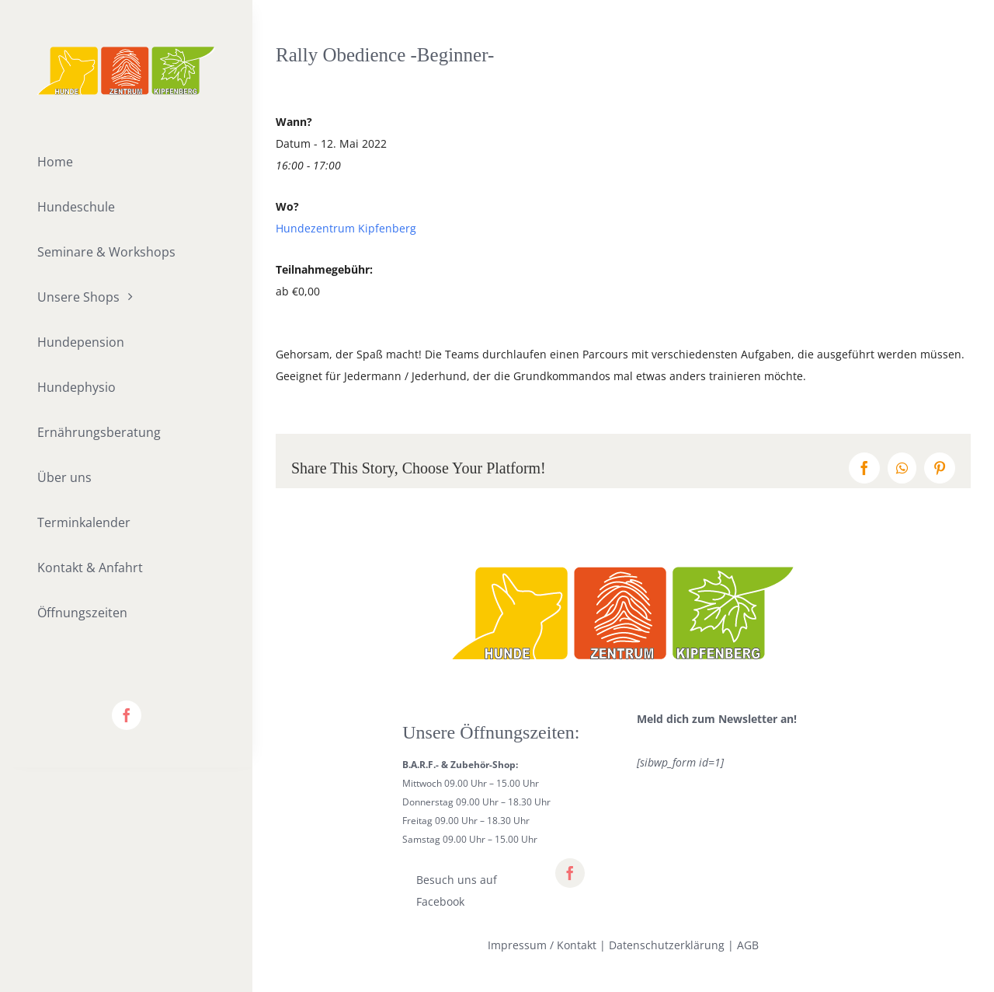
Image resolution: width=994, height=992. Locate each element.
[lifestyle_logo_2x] (126, 51)
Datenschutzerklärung (667, 945)
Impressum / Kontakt (542, 945)
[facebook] (126, 715)
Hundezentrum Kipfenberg (346, 228)
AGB (748, 945)
